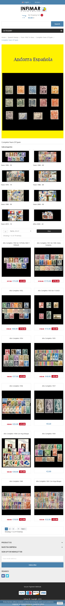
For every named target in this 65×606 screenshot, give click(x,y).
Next (23, 529)
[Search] (32, 24)
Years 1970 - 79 (6, 185)
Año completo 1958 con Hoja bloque (16, 434)
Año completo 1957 (48, 386)
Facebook (3, 575)
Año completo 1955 (48, 338)
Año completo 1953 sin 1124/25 (49, 291)
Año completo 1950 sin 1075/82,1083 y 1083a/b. (16, 244)
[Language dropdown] (26, 2)
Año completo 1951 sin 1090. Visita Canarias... (49, 244)
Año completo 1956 (16, 386)
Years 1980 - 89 (38, 185)
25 (5, 232)
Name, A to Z (21, 231)
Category (7, 31)
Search (57, 24)
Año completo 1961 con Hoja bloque (48, 481)
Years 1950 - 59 (6, 165)
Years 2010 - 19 (6, 224)
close (60, 603)
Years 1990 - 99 (6, 204)
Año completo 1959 (48, 434)
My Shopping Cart (32, 16)
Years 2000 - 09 (38, 204)
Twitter (7, 575)
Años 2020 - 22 (38, 224)
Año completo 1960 (16, 481)
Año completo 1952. (16, 291)
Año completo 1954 (16, 338)
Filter (49, 231)
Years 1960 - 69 (38, 165)
